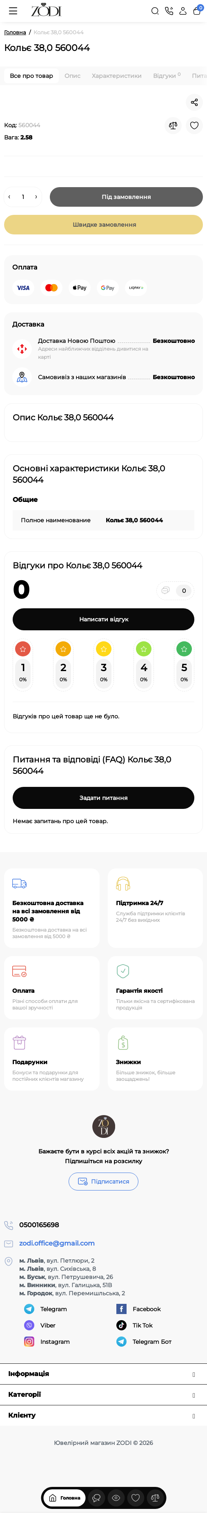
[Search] (155, 11)
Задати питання (104, 798)
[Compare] (173, 125)
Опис (72, 76)
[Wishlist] (194, 125)
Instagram (47, 1341)
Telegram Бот (143, 1341)
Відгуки (166, 76)
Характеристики (117, 76)
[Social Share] (194, 102)
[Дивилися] (96, 1497)
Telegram (45, 1309)
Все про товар (31, 76)
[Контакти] (169, 11)
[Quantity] (23, 197)
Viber (40, 1325)
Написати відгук (103, 619)
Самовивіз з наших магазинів (82, 377)
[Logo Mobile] (46, 11)
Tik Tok (134, 1325)
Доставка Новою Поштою (76, 341)
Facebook (138, 1309)
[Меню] (13, 11)
